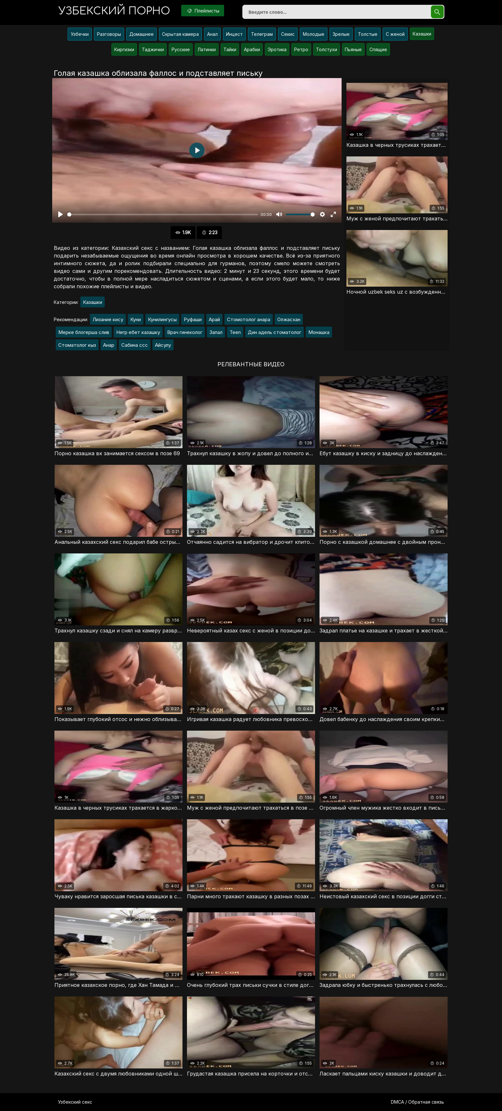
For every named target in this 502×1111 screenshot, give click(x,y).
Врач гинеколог (184, 332)
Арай (214, 319)
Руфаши (193, 319)
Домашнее (141, 34)
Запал (216, 332)
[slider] (162, 214)
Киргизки (124, 49)
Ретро (301, 49)
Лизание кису (108, 319)
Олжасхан (288, 319)
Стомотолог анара (248, 319)
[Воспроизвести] (60, 214)
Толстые (367, 34)
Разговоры (109, 34)
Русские (181, 49)
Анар (108, 345)
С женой (395, 34)
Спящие (378, 49)
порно (114, 11)
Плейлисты (202, 10)
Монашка (318, 332)
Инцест (234, 34)
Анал (212, 34)
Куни (135, 319)
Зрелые (341, 34)
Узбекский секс (75, 1102)
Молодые (313, 34)
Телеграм (262, 34)
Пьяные (353, 49)
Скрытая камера (180, 34)
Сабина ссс (134, 345)
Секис (288, 34)
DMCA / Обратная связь (417, 1102)
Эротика (277, 49)
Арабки (252, 49)
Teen (235, 332)
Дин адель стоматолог (274, 332)
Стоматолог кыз (77, 345)
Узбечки (80, 34)
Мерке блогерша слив (83, 332)
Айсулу (163, 345)
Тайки (229, 49)
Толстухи (326, 49)
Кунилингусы (162, 319)
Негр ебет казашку (138, 332)
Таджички (153, 49)
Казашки (422, 33)
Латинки (207, 49)
